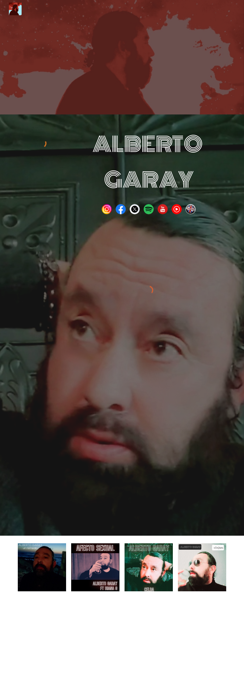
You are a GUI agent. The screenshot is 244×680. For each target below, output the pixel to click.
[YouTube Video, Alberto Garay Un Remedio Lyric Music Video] (148, 441)
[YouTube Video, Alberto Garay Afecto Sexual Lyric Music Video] (95, 639)
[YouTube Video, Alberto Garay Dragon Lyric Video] (149, 639)
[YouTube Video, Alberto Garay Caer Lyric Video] (202, 639)
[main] (148, 162)
